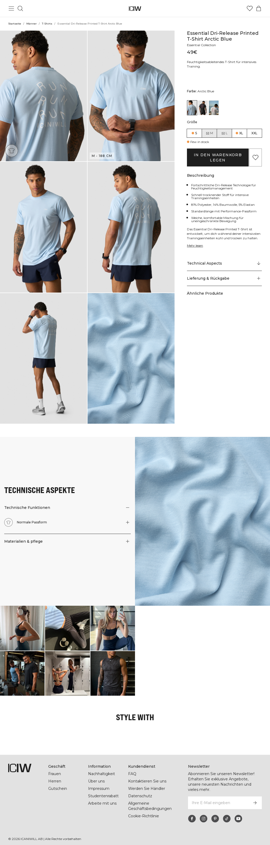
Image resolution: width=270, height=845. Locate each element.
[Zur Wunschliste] (249, 8)
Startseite (14, 23)
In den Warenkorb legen (218, 157)
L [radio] (224, 133)
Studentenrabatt (103, 796)
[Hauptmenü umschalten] (11, 8)
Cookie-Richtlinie (144, 816)
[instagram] (203, 813)
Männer (31, 23)
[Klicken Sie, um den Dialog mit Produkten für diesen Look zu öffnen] (22, 628)
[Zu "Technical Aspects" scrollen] (224, 263)
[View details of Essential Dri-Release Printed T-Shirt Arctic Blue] (192, 107)
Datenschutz (140, 796)
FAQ (132, 774)
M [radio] (209, 133)
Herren (54, 781)
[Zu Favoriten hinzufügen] (255, 157)
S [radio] (196, 133)
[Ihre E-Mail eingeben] (218, 797)
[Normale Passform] (11, 150)
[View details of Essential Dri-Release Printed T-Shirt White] (214, 107)
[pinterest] (215, 813)
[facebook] (192, 813)
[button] (43, 96)
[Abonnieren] (255, 798)
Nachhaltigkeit (101, 774)
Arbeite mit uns (102, 803)
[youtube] (238, 813)
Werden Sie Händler (146, 788)
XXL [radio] (254, 133)
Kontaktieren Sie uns (147, 781)
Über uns (96, 781)
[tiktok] (226, 813)
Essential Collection (202, 45)
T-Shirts (47, 23)
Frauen (54, 774)
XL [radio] (241, 133)
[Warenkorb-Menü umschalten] (258, 8)
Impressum (98, 788)
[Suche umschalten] (20, 8)
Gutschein (57, 788)
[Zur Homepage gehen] (135, 8)
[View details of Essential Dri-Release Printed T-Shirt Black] (203, 107)
